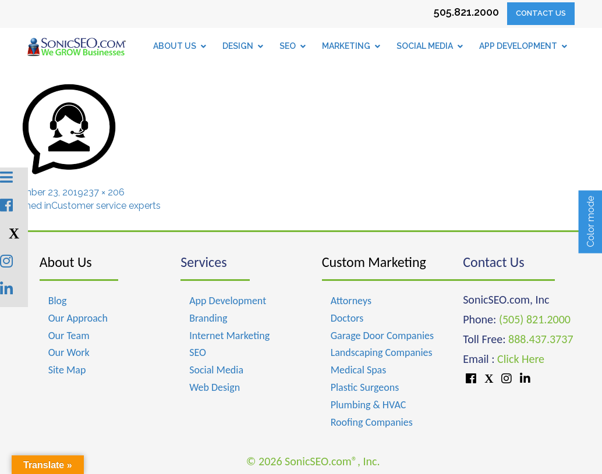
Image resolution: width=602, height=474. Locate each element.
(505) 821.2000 (535, 319)
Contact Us (541, 13)
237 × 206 (104, 192)
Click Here (520, 359)
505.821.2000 (466, 12)
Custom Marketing (374, 262)
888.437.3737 (540, 339)
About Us (66, 262)
